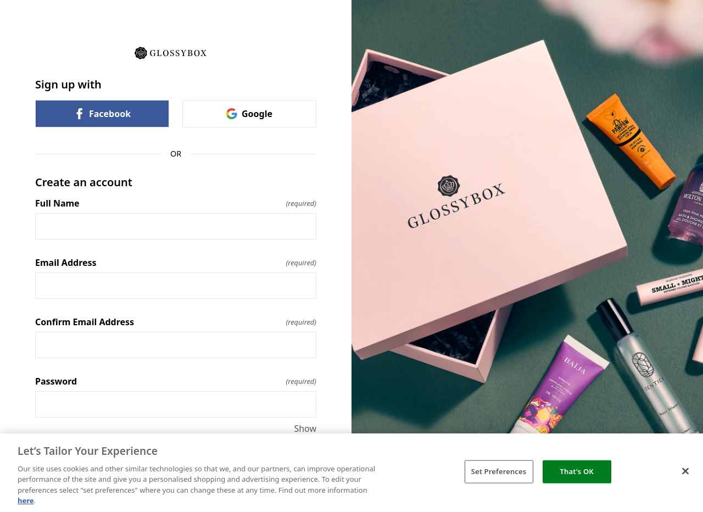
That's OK (577, 471)
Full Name (175, 203)
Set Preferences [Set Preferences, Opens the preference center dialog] (499, 471)
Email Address (175, 262)
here (26, 500)
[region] (351, 472)
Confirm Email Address (175, 321)
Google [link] (249, 114)
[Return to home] (175, 52)
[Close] (685, 471)
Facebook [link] (102, 114)
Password (175, 381)
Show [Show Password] (305, 428)
